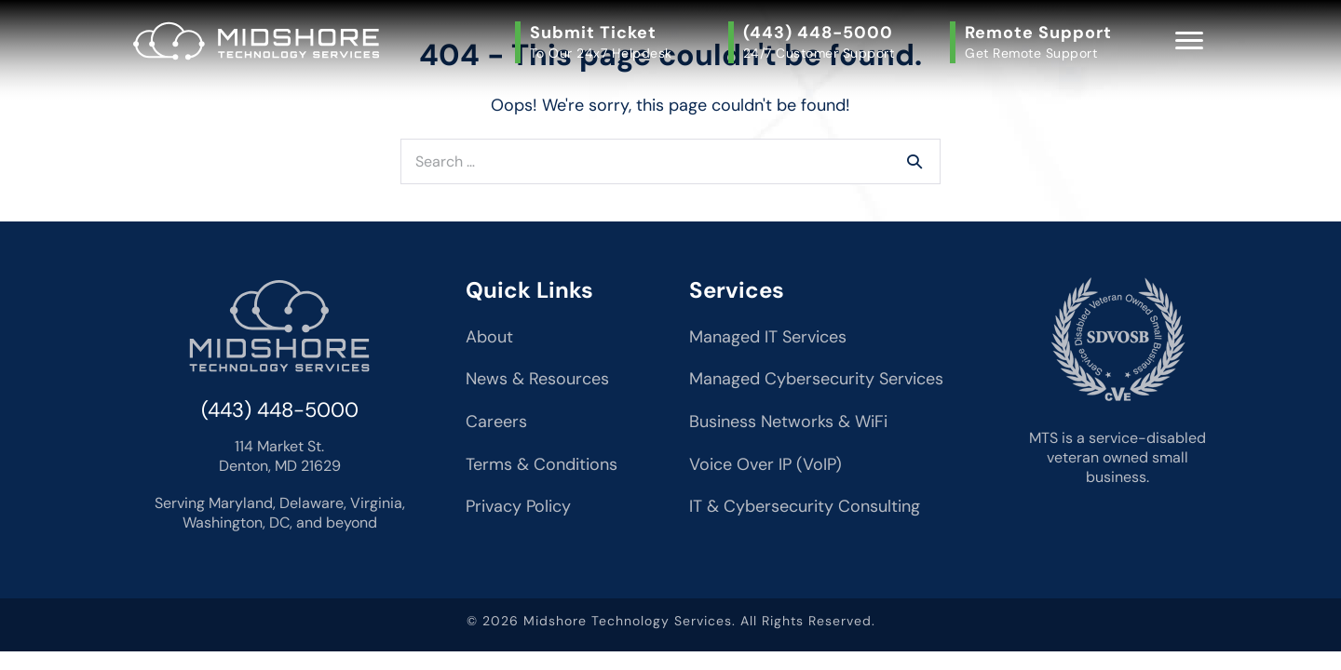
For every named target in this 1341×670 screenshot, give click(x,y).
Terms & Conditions (541, 464)
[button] (598, 42)
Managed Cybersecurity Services (816, 379)
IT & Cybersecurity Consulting (804, 506)
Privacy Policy (518, 506)
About (489, 337)
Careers (496, 421)
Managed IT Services (768, 337)
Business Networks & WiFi (788, 421)
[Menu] (1189, 41)
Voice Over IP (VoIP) (765, 464)
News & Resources (537, 379)
